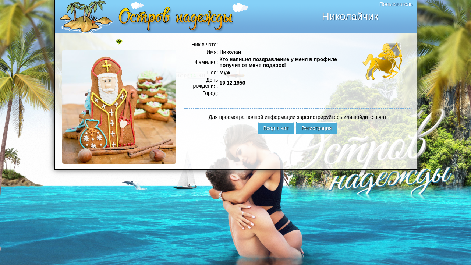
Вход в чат (275, 128)
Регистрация (317, 128)
